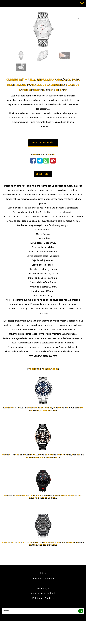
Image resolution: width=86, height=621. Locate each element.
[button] (78, 19)
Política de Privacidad (43, 593)
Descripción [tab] (43, 174)
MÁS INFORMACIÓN (43, 143)
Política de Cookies (43, 598)
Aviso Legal (43, 588)
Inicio (43, 573)
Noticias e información (43, 578)
